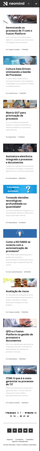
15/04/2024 (22, 93)
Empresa (10, 439)
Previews (10, 413)
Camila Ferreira (13, 93)
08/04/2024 (22, 178)
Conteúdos (29, 439)
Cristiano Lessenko (14, 49)
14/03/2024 (24, 403)
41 (24, 416)
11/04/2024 (21, 137)
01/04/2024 (22, 222)
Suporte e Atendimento (20, 441)
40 (21, 416)
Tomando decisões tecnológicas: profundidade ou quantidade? (17, 202)
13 (11, 416)
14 (14, 416)
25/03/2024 (27, 272)
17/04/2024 (24, 49)
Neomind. (12, 445)
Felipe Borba (12, 137)
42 (28, 416)
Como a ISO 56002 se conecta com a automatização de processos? (18, 246)
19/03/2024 (24, 312)
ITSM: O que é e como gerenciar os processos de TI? (19, 381)
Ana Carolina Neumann (15, 272)
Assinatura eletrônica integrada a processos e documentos (19, 159)
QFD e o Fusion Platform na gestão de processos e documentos (19, 336)
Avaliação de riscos (17, 291)
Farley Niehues (12, 178)
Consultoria (19, 439)
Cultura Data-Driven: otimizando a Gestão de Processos (18, 72)
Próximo (29, 413)
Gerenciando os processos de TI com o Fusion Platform (19, 30)
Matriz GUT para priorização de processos (16, 115)
